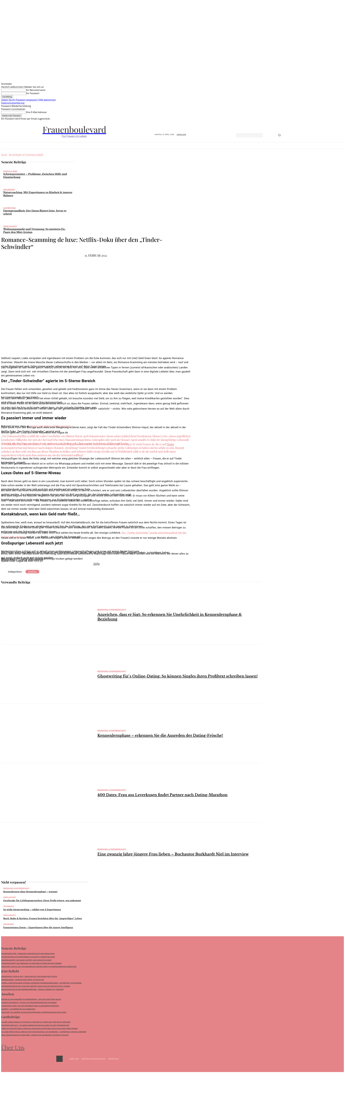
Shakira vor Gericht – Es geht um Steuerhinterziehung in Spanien (29, 1003)
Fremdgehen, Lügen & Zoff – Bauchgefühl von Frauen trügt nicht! (29, 976)
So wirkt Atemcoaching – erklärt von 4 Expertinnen (32, 909)
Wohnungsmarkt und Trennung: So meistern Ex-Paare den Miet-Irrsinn (31, 963)
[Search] (279, 135)
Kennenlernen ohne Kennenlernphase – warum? (30, 891)
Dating (32, 571)
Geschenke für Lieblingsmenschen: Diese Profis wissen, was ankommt (42, 900)
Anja (96, 563)
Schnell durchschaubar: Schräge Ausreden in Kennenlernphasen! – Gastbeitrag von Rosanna (41, 983)
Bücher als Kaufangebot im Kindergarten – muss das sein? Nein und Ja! (31, 999)
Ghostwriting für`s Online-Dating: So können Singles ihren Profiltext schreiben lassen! (177, 676)
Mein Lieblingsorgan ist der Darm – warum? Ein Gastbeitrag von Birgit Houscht (35, 1035)
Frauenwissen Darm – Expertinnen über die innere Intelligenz (38, 927)
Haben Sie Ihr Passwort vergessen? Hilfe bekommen (28, 99)
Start (4, 154)
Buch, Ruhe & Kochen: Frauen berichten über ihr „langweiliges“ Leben (42, 918)
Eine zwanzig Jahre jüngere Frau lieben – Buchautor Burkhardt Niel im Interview (173, 854)
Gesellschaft (10, 226)
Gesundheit (9, 190)
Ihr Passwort (32, 93)
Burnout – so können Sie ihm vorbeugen (18, 1009)
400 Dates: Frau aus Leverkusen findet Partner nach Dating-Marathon (162, 795)
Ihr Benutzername (35, 90)
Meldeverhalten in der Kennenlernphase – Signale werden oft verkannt (32, 989)
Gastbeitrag (9, 208)
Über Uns (12, 1047)
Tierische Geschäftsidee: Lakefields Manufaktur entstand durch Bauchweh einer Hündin (39, 1029)
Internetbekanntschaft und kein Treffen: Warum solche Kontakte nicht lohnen (35, 986)
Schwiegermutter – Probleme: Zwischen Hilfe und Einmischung (28, 954)
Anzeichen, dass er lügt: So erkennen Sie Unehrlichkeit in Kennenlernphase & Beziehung (39, 967)
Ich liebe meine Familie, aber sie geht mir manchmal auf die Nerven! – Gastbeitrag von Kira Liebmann (43, 1032)
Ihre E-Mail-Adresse (36, 112)
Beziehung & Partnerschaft (26, 154)
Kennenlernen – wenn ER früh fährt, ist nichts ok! (22, 980)
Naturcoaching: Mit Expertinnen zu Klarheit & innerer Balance (28, 957)
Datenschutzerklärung (12, 102)
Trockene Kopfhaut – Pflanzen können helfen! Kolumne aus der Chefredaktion (35, 1025)
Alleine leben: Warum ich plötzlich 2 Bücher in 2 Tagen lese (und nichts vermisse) (35, 1022)
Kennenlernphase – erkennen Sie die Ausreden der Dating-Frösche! (160, 735)
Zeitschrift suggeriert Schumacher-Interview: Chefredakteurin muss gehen (33, 1012)
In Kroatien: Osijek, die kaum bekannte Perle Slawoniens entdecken (30, 1006)
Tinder (170, 444)
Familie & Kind (10, 171)
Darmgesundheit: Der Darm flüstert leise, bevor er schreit (26, 960)
